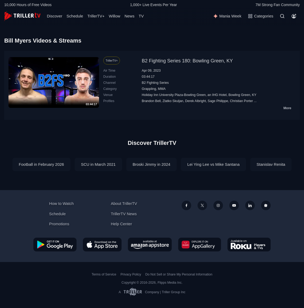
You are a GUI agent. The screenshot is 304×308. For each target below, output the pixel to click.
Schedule (74, 16)
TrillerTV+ (96, 16)
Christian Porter (241, 101)
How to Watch (61, 203)
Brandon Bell (151, 101)
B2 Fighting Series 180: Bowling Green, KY (187, 60)
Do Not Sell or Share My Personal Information (178, 274)
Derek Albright (195, 101)
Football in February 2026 (41, 164)
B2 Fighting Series (155, 83)
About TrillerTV (124, 203)
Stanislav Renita (271, 164)
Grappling (149, 89)
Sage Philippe (218, 101)
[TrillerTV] (22, 16)
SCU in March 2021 (98, 164)
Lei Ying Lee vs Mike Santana (213, 164)
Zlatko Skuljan (173, 101)
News (129, 16)
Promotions (59, 224)
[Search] (282, 16)
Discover (54, 16)
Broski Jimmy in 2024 (152, 164)
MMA (162, 89)
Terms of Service (104, 274)
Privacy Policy (130, 274)
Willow (114, 16)
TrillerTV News (124, 214)
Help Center (121, 224)
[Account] (294, 16)
